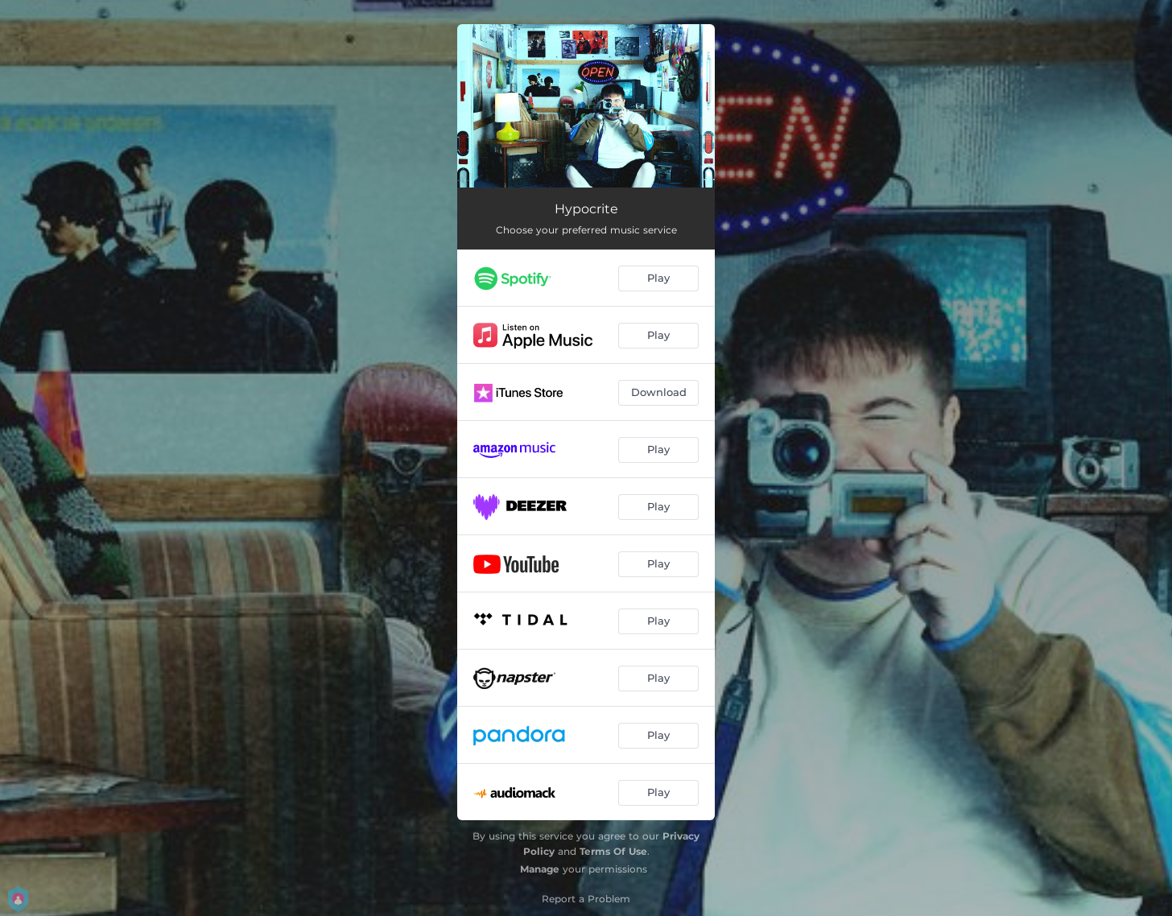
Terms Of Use (613, 851)
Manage (539, 869)
